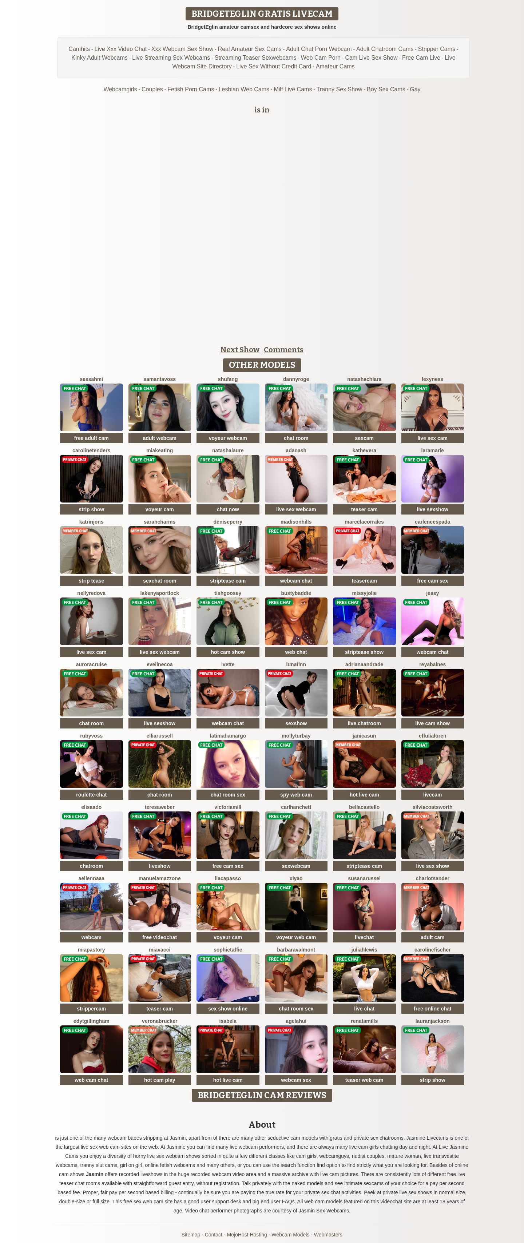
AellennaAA (91, 878)
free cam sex (432, 581)
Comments (283, 349)
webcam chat (296, 581)
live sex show (432, 866)
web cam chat (91, 1080)
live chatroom (364, 723)
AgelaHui (296, 1021)
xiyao (296, 878)
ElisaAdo (91, 807)
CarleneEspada (432, 522)
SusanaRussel (364, 878)
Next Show (240, 349)
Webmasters (328, 1235)
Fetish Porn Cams (190, 89)
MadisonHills (296, 522)
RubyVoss (91, 736)
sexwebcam (296, 866)
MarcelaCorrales (364, 522)
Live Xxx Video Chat (121, 49)
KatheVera (364, 450)
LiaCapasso (228, 878)
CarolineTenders (91, 450)
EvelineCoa (160, 664)
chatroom (91, 866)
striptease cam (228, 581)
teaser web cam (364, 1080)
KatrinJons (91, 522)
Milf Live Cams (293, 89)
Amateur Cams (335, 66)
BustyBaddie (296, 593)
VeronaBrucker (159, 1021)
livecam (432, 795)
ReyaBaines (432, 664)
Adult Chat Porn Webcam (319, 49)
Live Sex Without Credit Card (273, 66)
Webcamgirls (120, 89)
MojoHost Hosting (247, 1235)
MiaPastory (91, 950)
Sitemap (191, 1235)
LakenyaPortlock (159, 593)
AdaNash (296, 450)
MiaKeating (159, 450)
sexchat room (159, 581)
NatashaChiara (364, 379)
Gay (415, 89)
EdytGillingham (92, 1021)
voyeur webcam (228, 438)
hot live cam (364, 795)
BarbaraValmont (296, 950)
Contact (213, 1235)
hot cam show (228, 652)
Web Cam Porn (321, 58)
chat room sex (228, 795)
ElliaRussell (160, 736)
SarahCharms (159, 522)
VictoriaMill (227, 807)
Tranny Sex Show (339, 89)
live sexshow (432, 509)
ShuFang (228, 379)
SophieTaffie (228, 950)
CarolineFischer (432, 950)
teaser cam (364, 509)
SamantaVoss (159, 379)
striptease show (364, 652)
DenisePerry (228, 522)
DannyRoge (296, 379)
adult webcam (159, 438)
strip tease (91, 581)
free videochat (159, 937)
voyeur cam (160, 509)
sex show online (227, 1009)
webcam (92, 937)
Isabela (228, 1021)
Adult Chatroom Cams (384, 49)
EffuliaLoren (432, 736)
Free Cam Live (421, 58)
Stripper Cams (436, 49)
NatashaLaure (227, 450)
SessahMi (91, 379)
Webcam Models (290, 1235)
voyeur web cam (296, 937)
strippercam (91, 1009)
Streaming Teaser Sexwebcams (256, 58)
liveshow (159, 866)
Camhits (79, 49)
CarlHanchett (296, 807)
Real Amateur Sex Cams (250, 49)
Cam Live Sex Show (371, 58)
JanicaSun (364, 736)
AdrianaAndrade (364, 664)
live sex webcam (296, 509)
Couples (152, 89)
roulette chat (91, 795)
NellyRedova (91, 593)
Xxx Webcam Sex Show (182, 49)
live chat (364, 1009)
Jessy (432, 593)
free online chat (432, 1009)
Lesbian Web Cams (244, 89)
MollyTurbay (296, 736)
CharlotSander (432, 878)
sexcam (364, 438)
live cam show (432, 723)
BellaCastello (364, 807)
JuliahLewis (364, 950)
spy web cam (296, 795)
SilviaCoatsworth (433, 807)
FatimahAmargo (228, 736)
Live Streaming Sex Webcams (171, 58)
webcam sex (296, 1080)
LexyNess (432, 379)
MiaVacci (159, 950)
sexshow (296, 723)
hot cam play (159, 1080)
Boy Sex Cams (386, 89)
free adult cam (91, 438)
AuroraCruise (91, 664)
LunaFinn (296, 664)
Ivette (228, 664)
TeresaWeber (160, 807)
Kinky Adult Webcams (99, 58)
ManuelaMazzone (160, 878)
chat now (228, 509)
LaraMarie (432, 450)
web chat (296, 652)
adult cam (432, 937)
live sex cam (432, 438)
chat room (296, 438)
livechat (364, 937)
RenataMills (364, 1021)
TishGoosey (227, 593)
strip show (91, 509)
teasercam (364, 581)
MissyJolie (364, 593)
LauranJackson (433, 1021)
